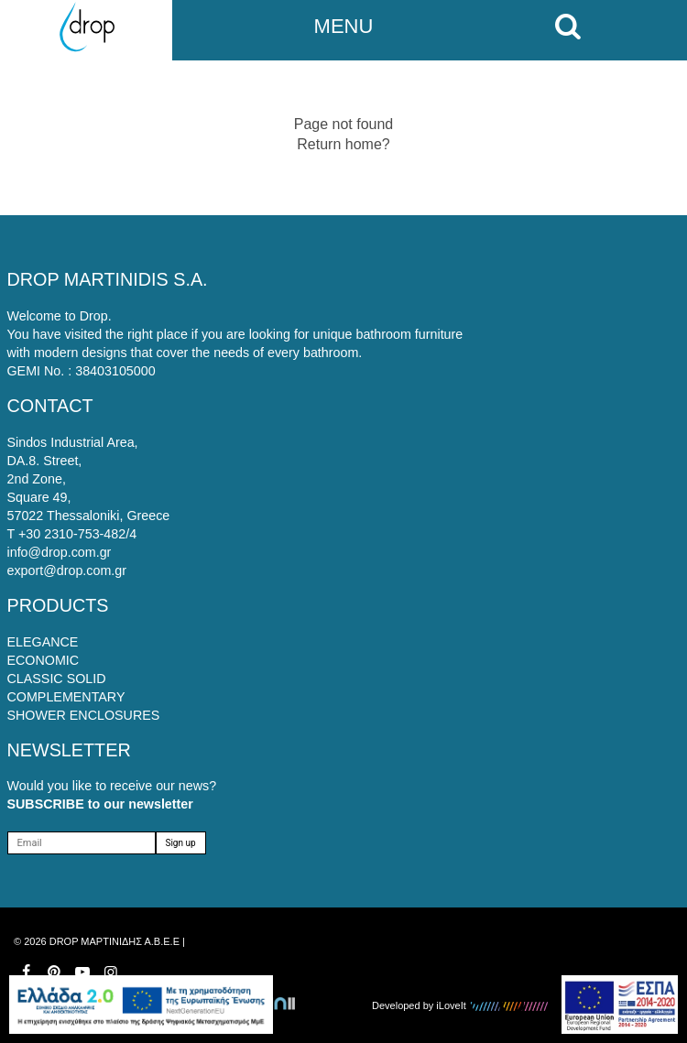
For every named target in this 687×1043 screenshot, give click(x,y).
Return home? (343, 144)
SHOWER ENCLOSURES (83, 715)
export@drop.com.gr (67, 570)
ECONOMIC (43, 660)
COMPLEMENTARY (66, 697)
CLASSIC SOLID (56, 678)
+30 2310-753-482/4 (77, 534)
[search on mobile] (572, 26)
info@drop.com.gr (59, 552)
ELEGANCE (43, 642)
